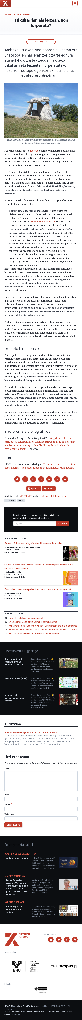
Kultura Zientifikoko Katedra (28, 1006)
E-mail (8, 804)
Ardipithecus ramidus (17, 858)
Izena (7, 794)
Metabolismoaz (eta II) (15, 678)
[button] (17, 479)
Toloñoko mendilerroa (43, 221)
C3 (32, 172)
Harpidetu (62, 523)
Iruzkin (8, 768)
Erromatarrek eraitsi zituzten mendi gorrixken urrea (33, 622)
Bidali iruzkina (13, 824)
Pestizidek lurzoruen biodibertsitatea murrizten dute (34, 633)
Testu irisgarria (41, 42)
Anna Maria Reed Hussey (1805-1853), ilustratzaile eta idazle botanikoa (43, 625)
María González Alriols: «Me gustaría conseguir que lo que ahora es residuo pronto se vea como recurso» (17, 887)
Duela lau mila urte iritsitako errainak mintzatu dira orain (13, 662)
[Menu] (75, 3)
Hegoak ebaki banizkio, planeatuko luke (27, 618)
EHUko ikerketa (23, 14)
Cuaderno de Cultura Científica (20, 854)
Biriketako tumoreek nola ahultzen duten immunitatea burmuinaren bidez (43, 629)
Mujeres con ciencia (14, 876)
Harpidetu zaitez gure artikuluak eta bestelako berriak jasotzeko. (36, 516)
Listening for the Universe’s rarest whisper (14, 909)
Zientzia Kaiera (16, 1012)
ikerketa (21, 501)
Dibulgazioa (9, 14)
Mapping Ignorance (14, 902)
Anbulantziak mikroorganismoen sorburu (14, 698)
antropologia (10, 501)
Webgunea (9, 814)
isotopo (34, 150)
